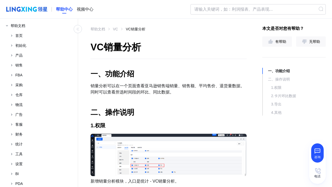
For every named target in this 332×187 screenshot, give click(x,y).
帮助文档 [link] (98, 29)
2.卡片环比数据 (283, 96)
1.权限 (276, 87)
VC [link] (115, 29)
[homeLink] (64, 9)
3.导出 (276, 104)
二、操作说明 (279, 79)
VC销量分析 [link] (135, 29)
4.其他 (276, 112)
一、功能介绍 (279, 71)
